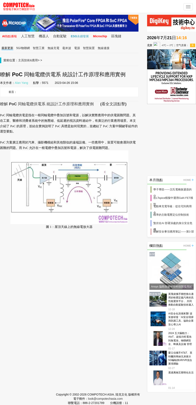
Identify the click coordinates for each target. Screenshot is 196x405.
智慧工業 (39, 48)
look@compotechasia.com (105, 398)
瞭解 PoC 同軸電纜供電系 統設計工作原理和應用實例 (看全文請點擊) (63, 104)
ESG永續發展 (80, 36)
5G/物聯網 (23, 48)
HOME (188, 180)
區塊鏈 (116, 36)
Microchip (100, 36)
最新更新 (7, 48)
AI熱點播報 (9, 36)
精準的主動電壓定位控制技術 (171, 214)
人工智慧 (28, 36)
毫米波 (66, 48)
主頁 (21, 60)
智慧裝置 (89, 48)
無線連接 (104, 48)
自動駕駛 (60, 36)
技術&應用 (31, 60)
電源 (77, 48)
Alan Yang (21, 82)
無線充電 (53, 48)
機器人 (44, 36)
